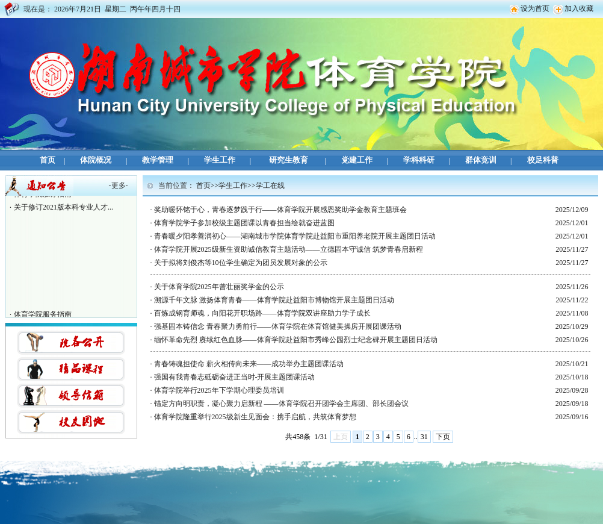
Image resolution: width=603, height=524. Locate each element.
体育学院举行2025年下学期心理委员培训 (219, 390)
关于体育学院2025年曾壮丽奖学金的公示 (219, 286)
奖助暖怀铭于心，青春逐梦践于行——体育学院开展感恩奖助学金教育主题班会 (280, 209)
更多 (118, 185)
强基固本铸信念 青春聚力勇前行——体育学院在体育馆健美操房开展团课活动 (277, 326)
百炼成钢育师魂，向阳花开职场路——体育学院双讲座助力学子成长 (262, 313)
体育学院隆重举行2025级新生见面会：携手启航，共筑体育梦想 (255, 417)
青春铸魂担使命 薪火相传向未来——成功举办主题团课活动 (249, 364)
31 (424, 436)
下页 (443, 436)
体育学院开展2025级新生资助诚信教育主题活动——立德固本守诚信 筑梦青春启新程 (288, 249)
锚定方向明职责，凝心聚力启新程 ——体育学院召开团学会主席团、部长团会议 (281, 403)
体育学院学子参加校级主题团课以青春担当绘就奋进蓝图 (244, 223)
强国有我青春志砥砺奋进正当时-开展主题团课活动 (234, 377)
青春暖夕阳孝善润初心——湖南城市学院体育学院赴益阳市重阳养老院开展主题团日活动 (295, 236)
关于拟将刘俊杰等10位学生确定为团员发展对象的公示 (240, 262)
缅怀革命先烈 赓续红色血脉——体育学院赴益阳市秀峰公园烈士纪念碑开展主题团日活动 (296, 339)
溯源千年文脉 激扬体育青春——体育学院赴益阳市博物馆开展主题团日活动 (274, 300)
